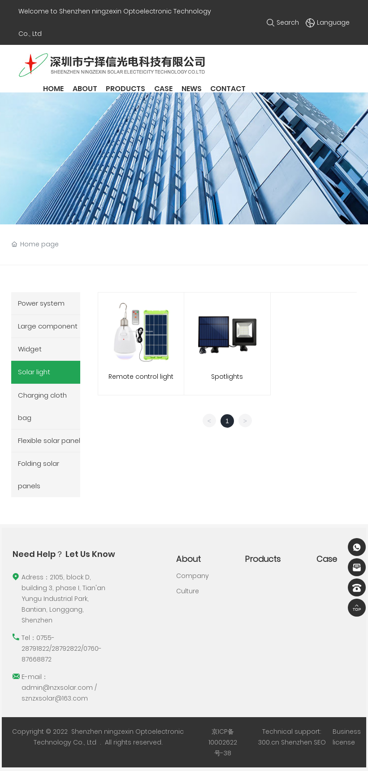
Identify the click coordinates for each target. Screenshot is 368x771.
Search (283, 22)
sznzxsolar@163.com (55, 698)
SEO (320, 742)
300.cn (268, 742)
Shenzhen (296, 742)
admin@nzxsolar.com (57, 687)
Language (328, 22)
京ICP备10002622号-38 (222, 742)
